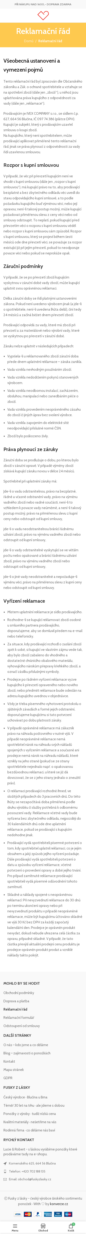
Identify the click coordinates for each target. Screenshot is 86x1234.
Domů (28, 41)
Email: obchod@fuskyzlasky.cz (30, 1179)
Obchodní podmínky (18, 993)
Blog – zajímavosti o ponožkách (26, 1053)
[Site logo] (43, 15)
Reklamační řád (15, 1009)
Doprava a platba (16, 1001)
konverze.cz (59, 1204)
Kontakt (9, 1061)
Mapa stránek (13, 1070)
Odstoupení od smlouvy (21, 1026)
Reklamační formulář (18, 1018)
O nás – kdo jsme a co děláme (25, 1045)
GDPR (7, 1078)
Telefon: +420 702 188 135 (27, 1171)
